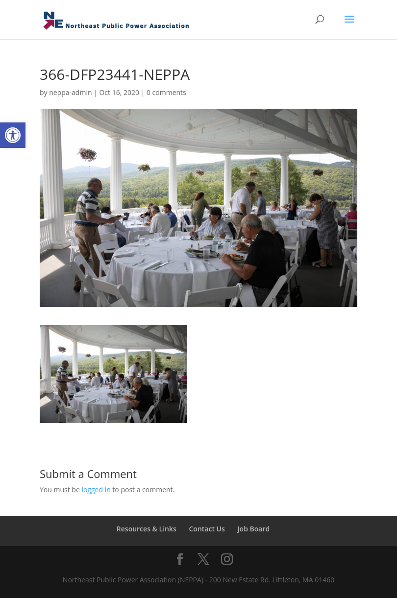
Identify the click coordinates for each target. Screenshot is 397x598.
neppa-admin (70, 92)
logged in (95, 489)
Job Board (253, 528)
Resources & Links (146, 528)
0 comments (166, 92)
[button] (12, 135)
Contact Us (206, 528)
